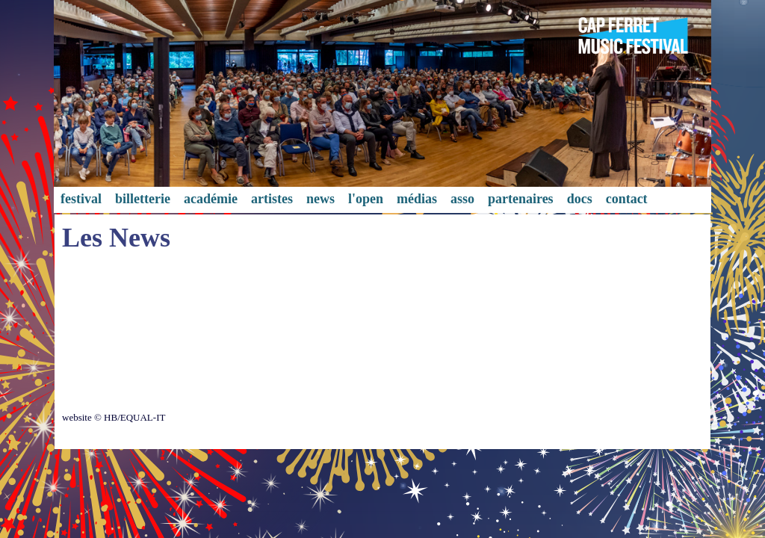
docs (579, 198)
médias (417, 198)
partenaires (521, 198)
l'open (365, 198)
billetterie (142, 198)
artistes (272, 198)
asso (462, 198)
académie (211, 198)
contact (627, 198)
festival (81, 198)
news (320, 198)
